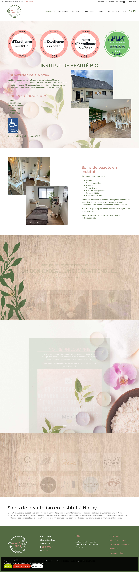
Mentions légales (116, 553)
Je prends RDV (113, 12)
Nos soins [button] (76, 12)
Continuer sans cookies (22, 566)
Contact (101, 12)
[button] (131, 1)
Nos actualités (63, 12)
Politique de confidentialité (119, 544)
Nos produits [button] (89, 12)
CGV (77, 536)
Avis (124, 12)
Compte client (114, 536)
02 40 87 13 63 (28, 2)
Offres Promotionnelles (118, 540)
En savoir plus (37, 566)
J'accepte (8, 566)
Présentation (50, 12)
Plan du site (113, 549)
